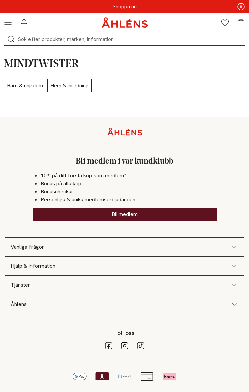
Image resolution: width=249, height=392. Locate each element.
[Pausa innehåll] (241, 6)
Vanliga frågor (124, 247)
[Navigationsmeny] (8, 23)
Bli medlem (125, 214)
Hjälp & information (124, 266)
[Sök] (11, 39)
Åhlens (124, 304)
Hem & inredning (69, 85)
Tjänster (124, 285)
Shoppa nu (124, 6)
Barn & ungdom (25, 85)
